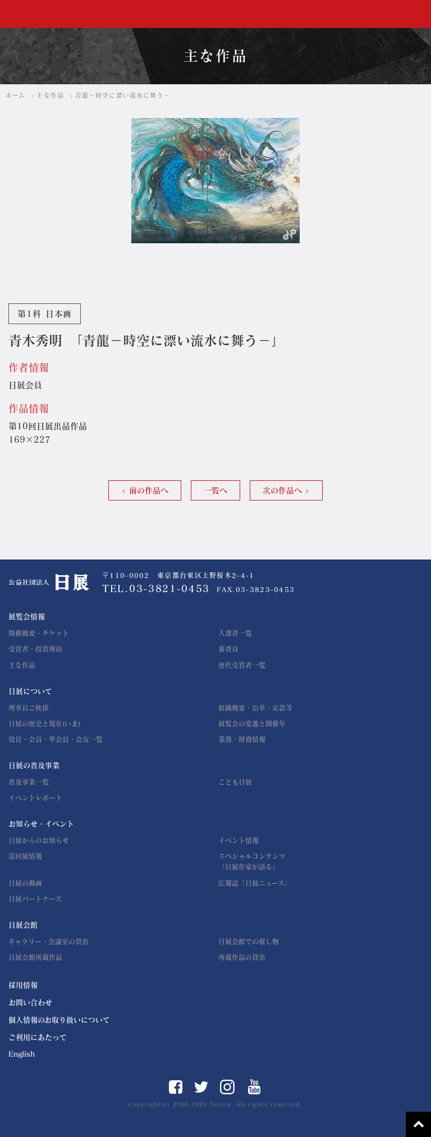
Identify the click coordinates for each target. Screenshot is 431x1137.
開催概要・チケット (38, 633)
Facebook (175, 1087)
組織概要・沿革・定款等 (255, 707)
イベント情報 (238, 840)
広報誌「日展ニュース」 (254, 883)
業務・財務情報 (241, 739)
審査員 (228, 648)
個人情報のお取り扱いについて (59, 1020)
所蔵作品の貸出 (241, 957)
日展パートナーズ (35, 898)
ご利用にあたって (37, 1037)
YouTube (254, 1086)
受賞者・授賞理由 (35, 648)
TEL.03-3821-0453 (156, 588)
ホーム (15, 95)
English (21, 1054)
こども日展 (235, 782)
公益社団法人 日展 (43, 14)
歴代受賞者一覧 (241, 665)
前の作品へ (148, 490)
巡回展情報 (25, 856)
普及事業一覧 (28, 782)
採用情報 (23, 985)
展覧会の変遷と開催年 (252, 723)
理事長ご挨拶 (28, 707)
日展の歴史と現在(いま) (44, 723)
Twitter (201, 1087)
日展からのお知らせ (38, 840)
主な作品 (49, 95)
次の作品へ (282, 490)
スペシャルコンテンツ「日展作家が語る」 (252, 861)
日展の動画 (25, 883)
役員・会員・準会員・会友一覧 (55, 739)
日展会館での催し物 (248, 941)
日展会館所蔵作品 (35, 957)
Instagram (227, 1087)
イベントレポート (35, 797)
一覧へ (215, 490)
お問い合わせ (30, 1002)
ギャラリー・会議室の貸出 (48, 941)
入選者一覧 (235, 633)
